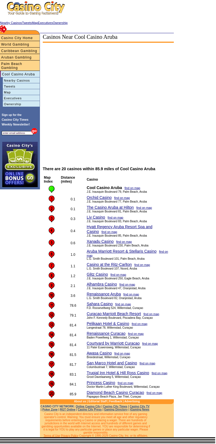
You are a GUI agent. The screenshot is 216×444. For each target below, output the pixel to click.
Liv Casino (96, 217)
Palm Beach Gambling (11, 66)
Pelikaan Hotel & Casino (108, 323)
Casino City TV (140, 406)
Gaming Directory (116, 409)
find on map (132, 188)
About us (80, 401)
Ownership (12, 104)
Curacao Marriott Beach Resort (114, 313)
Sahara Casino (100, 304)
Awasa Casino (99, 353)
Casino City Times (115, 406)
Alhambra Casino (102, 284)
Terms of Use (52, 435)
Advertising (132, 401)
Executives (13, 98)
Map (7, 92)
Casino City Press (90, 409)
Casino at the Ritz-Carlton (109, 264)
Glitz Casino (97, 274)
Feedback (115, 401)
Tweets (9, 86)
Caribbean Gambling (19, 51)
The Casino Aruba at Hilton (110, 207)
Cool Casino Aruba (18, 74)
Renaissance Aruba (104, 294)
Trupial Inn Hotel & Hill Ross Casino (118, 373)
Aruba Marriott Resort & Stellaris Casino (121, 251)
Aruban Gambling (16, 57)
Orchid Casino (99, 197)
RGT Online (67, 409)
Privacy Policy (69, 435)
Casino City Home (17, 38)
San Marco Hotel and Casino (112, 363)
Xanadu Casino (100, 241)
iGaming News (139, 409)
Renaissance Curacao (106, 333)
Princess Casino (101, 382)
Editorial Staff (98, 401)
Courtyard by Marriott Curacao (113, 343)
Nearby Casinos (17, 80)
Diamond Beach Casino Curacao (115, 392)
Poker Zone (49, 409)
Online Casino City (88, 406)
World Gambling (15, 44)
